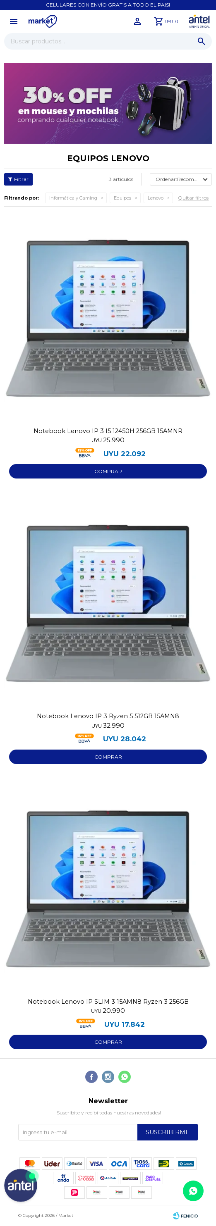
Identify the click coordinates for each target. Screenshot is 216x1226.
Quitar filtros (193, 198)
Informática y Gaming (73, 198)
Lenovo (155, 198)
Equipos (122, 198)
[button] (201, 41)
